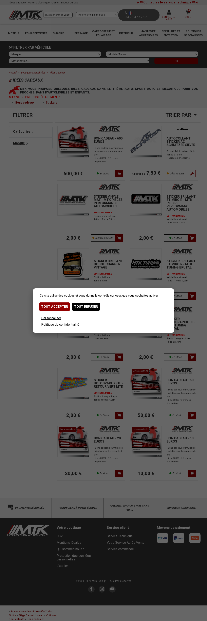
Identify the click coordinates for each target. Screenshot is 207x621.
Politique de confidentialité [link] (60, 324)
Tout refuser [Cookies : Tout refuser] (86, 306)
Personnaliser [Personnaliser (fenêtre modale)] (51, 318)
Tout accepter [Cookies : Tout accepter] (54, 306)
